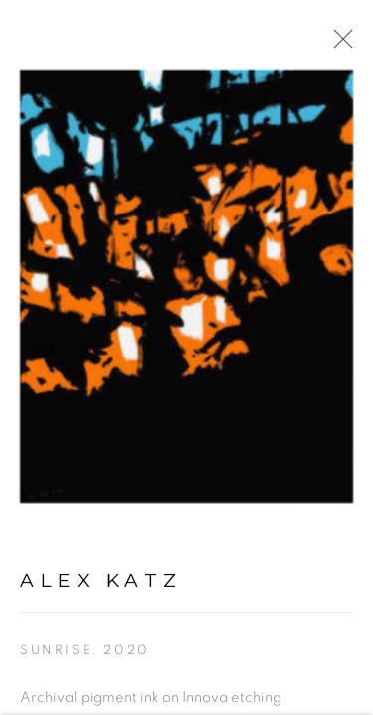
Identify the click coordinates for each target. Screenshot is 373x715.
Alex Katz (101, 581)
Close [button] (338, 45)
